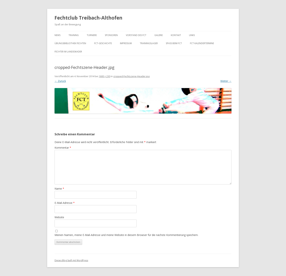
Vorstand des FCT (136, 35)
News (57, 35)
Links (192, 35)
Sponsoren (111, 35)
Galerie (158, 35)
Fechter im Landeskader (68, 51)
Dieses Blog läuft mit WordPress (71, 260)
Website (59, 217)
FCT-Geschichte (103, 43)
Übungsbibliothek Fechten (70, 43)
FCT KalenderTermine (202, 43)
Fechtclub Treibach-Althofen (88, 17)
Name (59, 188)
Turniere (92, 35)
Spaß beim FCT (174, 43)
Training (74, 35)
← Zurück (60, 81)
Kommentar (63, 147)
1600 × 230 (104, 76)
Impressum (126, 43)
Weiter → (225, 81)
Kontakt (176, 35)
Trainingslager (149, 43)
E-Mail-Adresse (65, 203)
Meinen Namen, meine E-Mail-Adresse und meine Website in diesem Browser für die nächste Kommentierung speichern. (126, 235)
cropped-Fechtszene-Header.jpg (131, 76)
